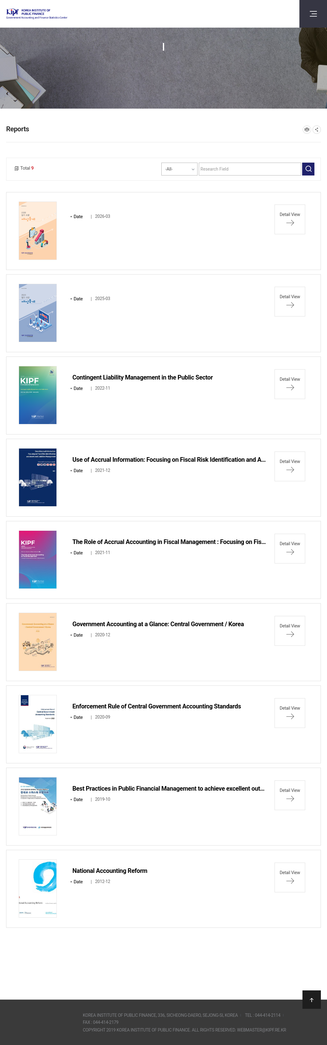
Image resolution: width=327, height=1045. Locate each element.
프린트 (307, 129)
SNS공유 (317, 129)
